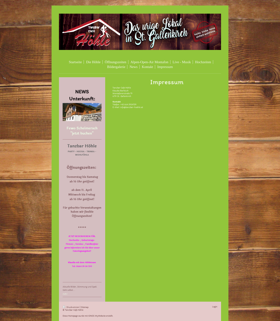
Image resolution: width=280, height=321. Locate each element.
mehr (65, 294)
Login (214, 306)
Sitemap (84, 307)
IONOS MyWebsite (97, 315)
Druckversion (71, 307)
